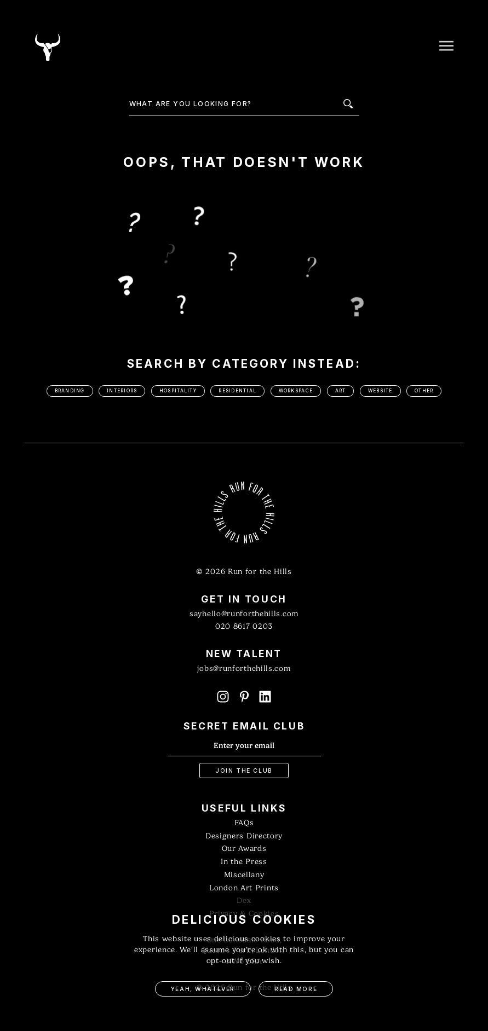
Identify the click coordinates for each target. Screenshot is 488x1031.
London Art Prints (244, 888)
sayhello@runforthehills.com (244, 614)
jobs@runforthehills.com (243, 668)
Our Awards (244, 848)
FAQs (244, 823)
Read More (295, 989)
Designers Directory (244, 836)
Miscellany (244, 875)
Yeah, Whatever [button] (203, 989)
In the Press (244, 862)
